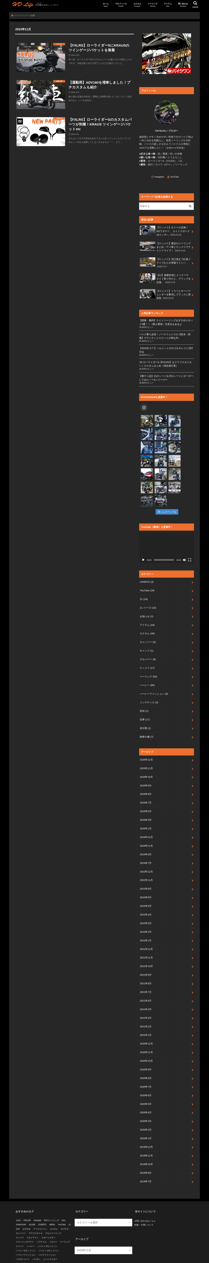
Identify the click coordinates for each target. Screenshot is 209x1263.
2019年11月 (146, 1128)
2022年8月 (145, 862)
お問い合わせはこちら (145, 1194)
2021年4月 (145, 982)
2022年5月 (145, 879)
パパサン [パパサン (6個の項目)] (36, 1232)
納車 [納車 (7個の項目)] (44, 1241)
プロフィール (121, 5)
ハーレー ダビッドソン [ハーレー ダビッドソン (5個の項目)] (49, 1223)
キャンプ (146, 624)
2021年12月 (146, 922)
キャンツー (148, 615)
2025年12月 (146, 733)
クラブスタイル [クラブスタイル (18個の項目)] (35, 1206)
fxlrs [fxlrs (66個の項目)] (63, 1193)
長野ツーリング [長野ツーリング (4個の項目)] (23, 1245)
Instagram (159, 176)
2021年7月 (145, 965)
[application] (166, 521)
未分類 (145, 701)
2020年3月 (145, 1094)
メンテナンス (149, 675)
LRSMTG (146, 555)
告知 (144, 684)
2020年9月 (145, 1042)
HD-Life (102, 1259)
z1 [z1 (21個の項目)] (70, 1198)
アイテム (168, 5)
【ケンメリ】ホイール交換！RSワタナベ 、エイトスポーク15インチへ (165, 231)
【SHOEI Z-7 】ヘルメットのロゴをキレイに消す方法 (166, 350)
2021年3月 (145, 991)
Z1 (144, 572)
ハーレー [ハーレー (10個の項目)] (31, 1219)
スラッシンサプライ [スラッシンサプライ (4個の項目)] (25, 1215)
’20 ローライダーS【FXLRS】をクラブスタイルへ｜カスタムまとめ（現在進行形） (165, 364)
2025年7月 (145, 776)
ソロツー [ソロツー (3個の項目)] (53, 1215)
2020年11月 (146, 1025)
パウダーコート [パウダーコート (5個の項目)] (23, 1232)
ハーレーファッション (154, 667)
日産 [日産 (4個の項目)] (31, 1241)
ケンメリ (147, 641)
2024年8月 (145, 827)
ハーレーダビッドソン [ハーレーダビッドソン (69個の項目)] (26, 1223)
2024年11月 (146, 819)
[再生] (143, 533)
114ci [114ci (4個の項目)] (18, 1193)
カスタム (137, 5)
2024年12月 (146, 810)
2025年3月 (145, 793)
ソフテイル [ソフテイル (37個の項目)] (41, 1215)
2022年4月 (145, 887)
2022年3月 (145, 896)
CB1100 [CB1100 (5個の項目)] (27, 1193)
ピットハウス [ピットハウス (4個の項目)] (38, 1237)
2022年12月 (146, 844)
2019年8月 (145, 1146)
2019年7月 (145, 1154)
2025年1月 (145, 801)
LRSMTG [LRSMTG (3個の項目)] (42, 1198)
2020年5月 (145, 1077)
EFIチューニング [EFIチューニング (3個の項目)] (51, 1193)
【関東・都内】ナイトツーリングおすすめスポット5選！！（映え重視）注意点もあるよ (166, 322)
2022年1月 (145, 913)
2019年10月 (146, 1137)
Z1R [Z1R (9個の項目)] (18, 1202)
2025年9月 (145, 758)
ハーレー (147, 658)
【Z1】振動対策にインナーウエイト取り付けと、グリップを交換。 (165, 278)
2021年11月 (146, 930)
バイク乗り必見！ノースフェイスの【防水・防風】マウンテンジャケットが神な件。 (165, 336)
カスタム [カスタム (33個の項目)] (54, 1202)
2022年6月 (145, 870)
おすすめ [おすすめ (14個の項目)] (26, 1202)
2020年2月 (145, 1103)
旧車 (145, 692)
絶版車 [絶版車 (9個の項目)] (52, 1241)
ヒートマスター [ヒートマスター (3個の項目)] (50, 1232)
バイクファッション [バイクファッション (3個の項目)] (47, 1228)
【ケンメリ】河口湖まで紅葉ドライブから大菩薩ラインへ (165, 262)
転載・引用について (143, 1198)
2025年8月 (145, 767)
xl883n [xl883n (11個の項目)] (52, 1198)
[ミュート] (184, 533)
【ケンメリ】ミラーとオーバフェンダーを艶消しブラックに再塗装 (165, 294)
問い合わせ (183, 5)
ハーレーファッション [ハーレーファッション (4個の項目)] (26, 1228)
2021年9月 (145, 948)
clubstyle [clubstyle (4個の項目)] (37, 1193)
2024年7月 (145, 836)
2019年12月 (146, 1120)
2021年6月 (145, 974)
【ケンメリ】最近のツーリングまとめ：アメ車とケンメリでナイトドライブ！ (165, 246)
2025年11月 (146, 741)
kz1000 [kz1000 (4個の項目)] (32, 1198)
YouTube (174, 176)
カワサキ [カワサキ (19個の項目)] (65, 1202)
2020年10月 (146, 1034)
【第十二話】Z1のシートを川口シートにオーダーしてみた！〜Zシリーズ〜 (166, 378)
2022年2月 (145, 905)
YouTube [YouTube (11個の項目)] (62, 1198)
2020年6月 (145, 1068)
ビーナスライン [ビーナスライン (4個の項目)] (23, 1237)
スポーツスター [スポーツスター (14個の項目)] (48, 1211)
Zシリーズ (148, 581)
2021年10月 (146, 939)
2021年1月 (145, 1008)
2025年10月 (146, 750)
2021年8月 (145, 956)
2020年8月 (145, 1051)
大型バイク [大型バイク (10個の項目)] (21, 1241)
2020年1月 (145, 1111)
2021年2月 (145, 999)
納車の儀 (146, 710)
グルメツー (148, 632)
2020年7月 (145, 1060)
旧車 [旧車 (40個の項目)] (38, 1241)
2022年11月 (146, 853)
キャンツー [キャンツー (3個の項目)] (21, 1206)
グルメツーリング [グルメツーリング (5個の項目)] (53, 1206)
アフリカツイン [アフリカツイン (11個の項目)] (40, 1202)
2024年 (25, 15)
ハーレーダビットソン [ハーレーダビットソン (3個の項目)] (47, 1219)
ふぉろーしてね (167, 485)
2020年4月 (145, 1085)
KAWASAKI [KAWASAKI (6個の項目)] (21, 1198)
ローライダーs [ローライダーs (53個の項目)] (53, 1237)
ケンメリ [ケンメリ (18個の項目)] (20, 1211)
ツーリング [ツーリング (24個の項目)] (65, 1215)
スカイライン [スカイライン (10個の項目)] (33, 1211)
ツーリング (152, 5)
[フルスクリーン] (189, 533)
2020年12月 (146, 1017)
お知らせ (146, 589)
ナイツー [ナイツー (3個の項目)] (20, 1219)
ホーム (106, 5)
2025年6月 (145, 784)
